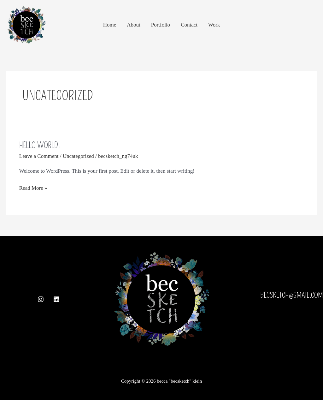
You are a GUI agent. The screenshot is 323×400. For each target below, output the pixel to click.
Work (214, 25)
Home (109, 25)
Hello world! (39, 145)
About (133, 25)
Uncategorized (78, 156)
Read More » (33, 187)
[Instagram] (41, 299)
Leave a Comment (39, 156)
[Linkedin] (56, 299)
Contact (189, 25)
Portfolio (160, 25)
